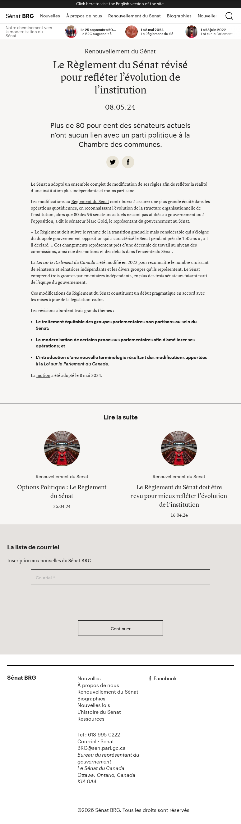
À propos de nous (84, 15)
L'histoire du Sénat (99, 712)
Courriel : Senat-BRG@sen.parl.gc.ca (101, 744)
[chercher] (229, 16)
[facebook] (128, 162)
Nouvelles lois (212, 15)
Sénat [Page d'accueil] (20, 15)
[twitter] (112, 162)
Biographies (179, 15)
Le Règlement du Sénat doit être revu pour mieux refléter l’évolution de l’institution (179, 496)
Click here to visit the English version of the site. (120, 3)
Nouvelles (50, 15)
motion (43, 375)
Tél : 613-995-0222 (98, 734)
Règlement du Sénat (90, 201)
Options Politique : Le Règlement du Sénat (62, 491)
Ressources (90, 719)
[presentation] (78, 603)
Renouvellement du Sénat (134, 15)
